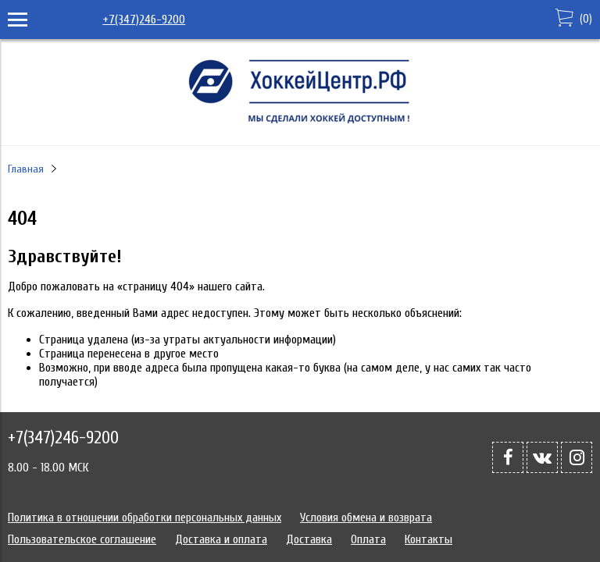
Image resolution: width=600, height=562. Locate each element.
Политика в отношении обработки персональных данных (144, 517)
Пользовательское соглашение (82, 539)
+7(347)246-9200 (143, 19)
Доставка (309, 539)
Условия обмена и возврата (366, 517)
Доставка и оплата (221, 539)
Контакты (428, 539)
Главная (26, 169)
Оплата (368, 539)
